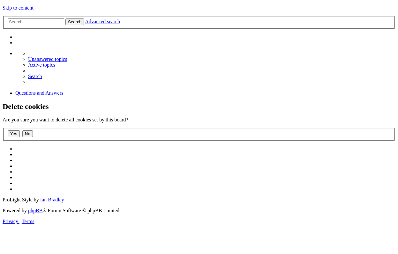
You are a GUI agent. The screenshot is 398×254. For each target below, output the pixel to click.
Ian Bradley (52, 199)
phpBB (35, 210)
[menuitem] (47, 59)
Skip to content (18, 8)
